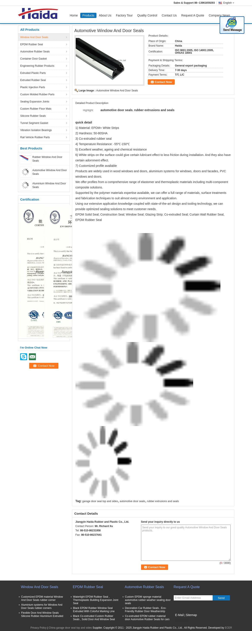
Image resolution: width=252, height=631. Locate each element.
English (228, 2)
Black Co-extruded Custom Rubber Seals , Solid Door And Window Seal (94, 618)
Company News (219, 15)
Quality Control (147, 15)
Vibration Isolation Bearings (36, 130)
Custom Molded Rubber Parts (37, 94)
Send (221, 598)
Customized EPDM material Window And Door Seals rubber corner (42, 598)
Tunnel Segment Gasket (34, 123)
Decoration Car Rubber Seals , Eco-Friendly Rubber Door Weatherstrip (145, 610)
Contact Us (169, 15)
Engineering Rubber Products (37, 65)
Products (88, 15)
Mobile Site (181, 620)
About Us (105, 15)
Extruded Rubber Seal (33, 80)
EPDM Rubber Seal (31, 44)
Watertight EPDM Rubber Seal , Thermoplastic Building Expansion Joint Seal (95, 600)
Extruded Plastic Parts (33, 73)
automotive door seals (132, 501)
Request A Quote (192, 15)
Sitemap (191, 615)
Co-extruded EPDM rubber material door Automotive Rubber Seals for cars (147, 618)
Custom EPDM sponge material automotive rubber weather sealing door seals (148, 600)
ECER (228, 627)
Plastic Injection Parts (32, 87)
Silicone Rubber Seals (33, 115)
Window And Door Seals (34, 37)
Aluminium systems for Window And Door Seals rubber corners (42, 606)
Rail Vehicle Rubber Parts (35, 137)
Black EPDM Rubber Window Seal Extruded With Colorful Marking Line (94, 610)
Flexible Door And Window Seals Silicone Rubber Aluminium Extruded (42, 614)
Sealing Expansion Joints (34, 101)
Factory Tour (124, 15)
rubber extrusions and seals (163, 501)
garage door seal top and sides (100, 501)
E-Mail (179, 615)
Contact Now (163, 82)
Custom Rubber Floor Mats (35, 108)
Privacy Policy (38, 627)
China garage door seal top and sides (70, 627)
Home (74, 15)
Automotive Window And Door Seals (117, 90)
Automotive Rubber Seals (35, 51)
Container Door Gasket (33, 58)
